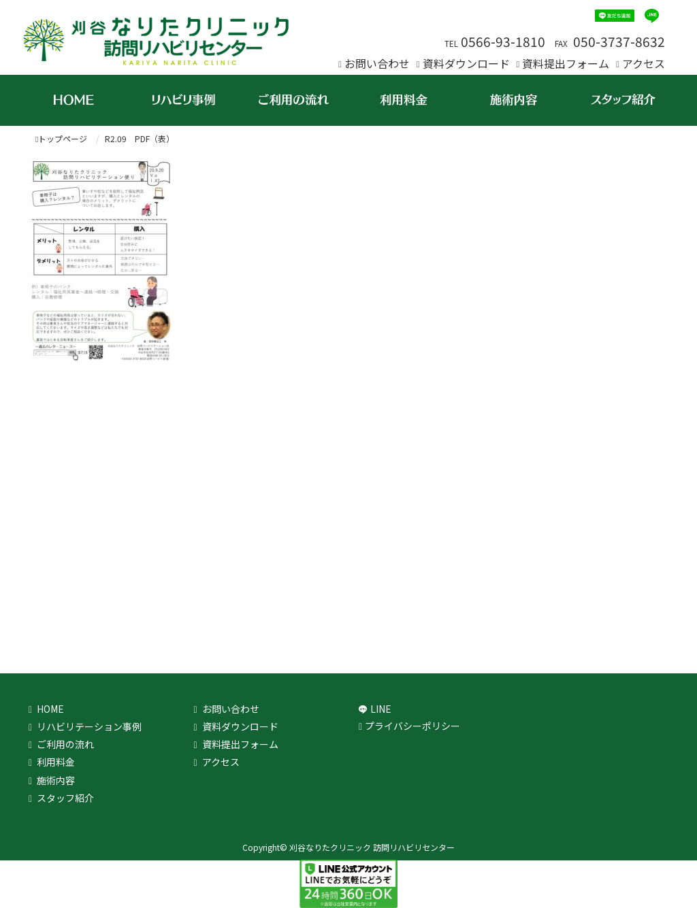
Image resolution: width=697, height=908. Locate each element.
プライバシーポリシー (412, 726)
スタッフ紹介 (65, 798)
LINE (380, 709)
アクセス (643, 63)
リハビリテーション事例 (89, 726)
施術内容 (56, 780)
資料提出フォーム (565, 63)
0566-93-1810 (503, 41)
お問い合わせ (377, 63)
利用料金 (56, 762)
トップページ (61, 138)
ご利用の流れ (65, 744)
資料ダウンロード (466, 63)
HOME (50, 709)
